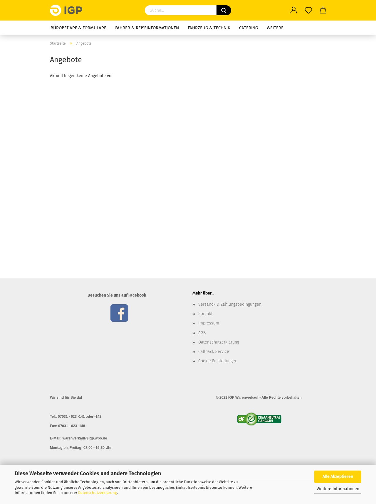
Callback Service (213, 351)
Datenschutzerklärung (97, 493)
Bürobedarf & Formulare (78, 28)
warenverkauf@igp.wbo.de (85, 438)
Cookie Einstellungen (217, 360)
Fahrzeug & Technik (209, 28)
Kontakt (205, 313)
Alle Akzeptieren (338, 476)
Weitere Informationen (338, 488)
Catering (248, 28)
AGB (202, 332)
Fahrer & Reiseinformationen (147, 28)
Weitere (275, 28)
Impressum (208, 323)
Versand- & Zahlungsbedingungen (229, 304)
